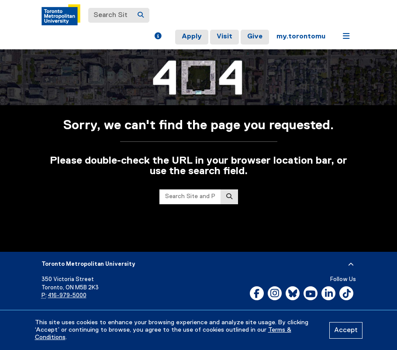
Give (254, 36)
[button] (158, 37)
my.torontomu (300, 36)
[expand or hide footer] (351, 264)
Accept (346, 330)
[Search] (140, 15)
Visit (224, 36)
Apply (192, 36)
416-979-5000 (67, 296)
